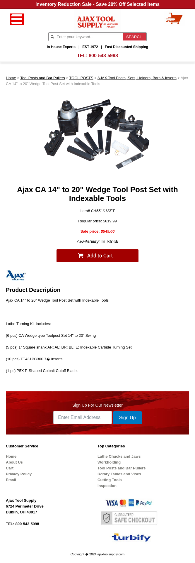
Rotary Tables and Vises (119, 474)
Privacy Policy (19, 474)
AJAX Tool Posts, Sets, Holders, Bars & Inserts (137, 78)
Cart (9, 468)
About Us (14, 462)
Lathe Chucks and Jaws (119, 456)
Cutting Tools (110, 480)
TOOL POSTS (81, 78)
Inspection (107, 485)
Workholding (109, 462)
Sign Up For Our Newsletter (97, 405)
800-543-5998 (103, 55)
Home (11, 78)
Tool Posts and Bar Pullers (42, 78)
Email (11, 480)
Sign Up (127, 417)
